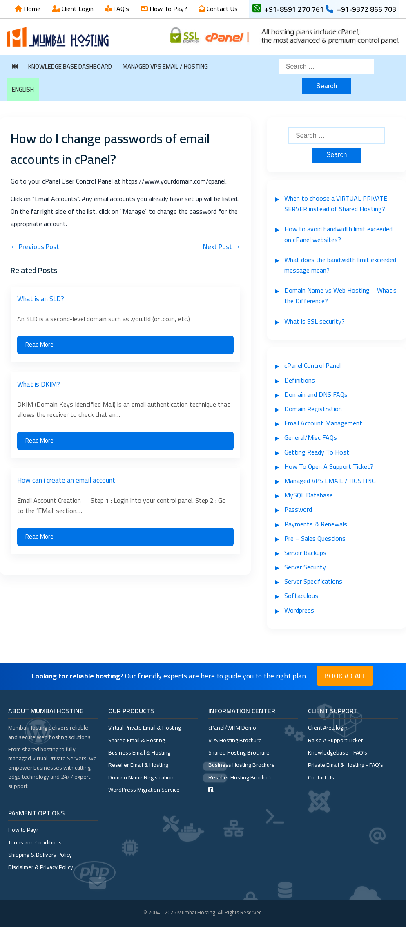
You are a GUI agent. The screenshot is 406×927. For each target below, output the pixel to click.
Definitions (299, 380)
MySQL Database (308, 495)
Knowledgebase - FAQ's (337, 752)
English (23, 89)
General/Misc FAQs (310, 437)
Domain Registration (313, 409)
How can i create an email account (66, 480)
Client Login (77, 8)
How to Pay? (23, 829)
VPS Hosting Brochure (235, 740)
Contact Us (221, 8)
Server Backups (305, 552)
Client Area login (328, 727)
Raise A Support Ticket (335, 740)
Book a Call (345, 676)
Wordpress (299, 610)
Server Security (305, 567)
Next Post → (221, 246)
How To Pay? (167, 8)
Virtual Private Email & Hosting (144, 727)
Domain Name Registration (141, 777)
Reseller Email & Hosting (138, 764)
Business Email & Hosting (139, 752)
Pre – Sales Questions (315, 538)
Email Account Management (323, 423)
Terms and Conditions (35, 842)
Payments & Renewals (315, 524)
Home (31, 8)
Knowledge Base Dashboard (70, 66)
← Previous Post (35, 246)
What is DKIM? (38, 384)
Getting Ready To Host (316, 452)
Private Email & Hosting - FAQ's (345, 764)
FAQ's (120, 8)
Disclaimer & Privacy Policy (40, 867)
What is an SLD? (40, 298)
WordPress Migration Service (144, 789)
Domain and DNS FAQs (316, 394)
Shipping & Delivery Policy (40, 854)
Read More (39, 344)
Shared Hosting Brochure (239, 752)
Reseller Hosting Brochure (240, 777)
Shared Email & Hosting (136, 740)
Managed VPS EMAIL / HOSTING (165, 66)
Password (298, 509)
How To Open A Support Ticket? (328, 466)
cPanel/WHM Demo (232, 727)
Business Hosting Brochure (241, 764)
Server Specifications (313, 581)
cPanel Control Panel (312, 365)
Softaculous (301, 595)
